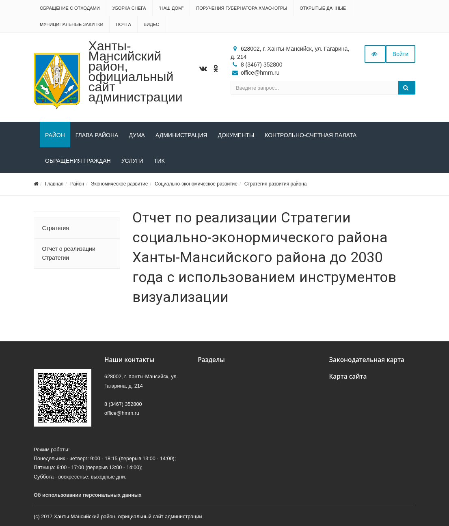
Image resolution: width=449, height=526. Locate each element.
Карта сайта (348, 376)
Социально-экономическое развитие (196, 184)
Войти (400, 54)
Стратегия (55, 228)
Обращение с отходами (70, 8)
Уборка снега (129, 8)
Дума (137, 135)
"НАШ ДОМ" (171, 8)
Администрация (181, 135)
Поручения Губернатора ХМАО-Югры (241, 8)
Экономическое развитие (119, 184)
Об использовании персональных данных (88, 495)
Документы (236, 135)
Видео (152, 24)
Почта (123, 24)
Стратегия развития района (275, 184)
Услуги (132, 160)
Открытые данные (323, 8)
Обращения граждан (78, 160)
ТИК (159, 160)
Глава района (97, 135)
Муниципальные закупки (71, 24)
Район (55, 135)
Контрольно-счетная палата (310, 135)
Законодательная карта (366, 360)
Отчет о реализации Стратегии (68, 253)
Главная (54, 184)
